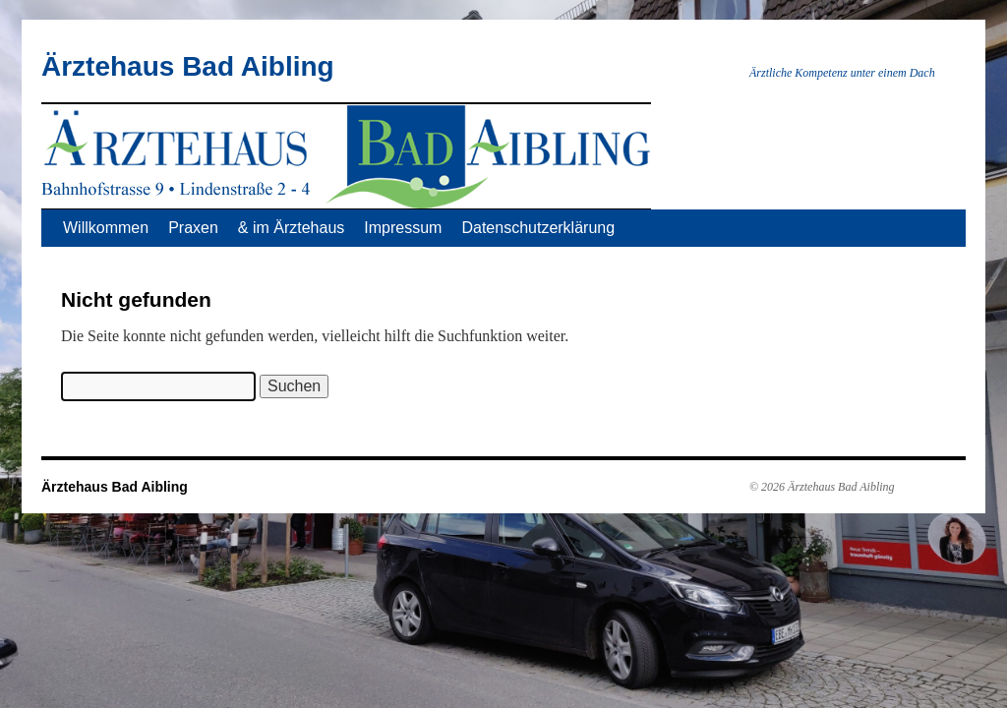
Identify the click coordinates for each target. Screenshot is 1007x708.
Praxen (193, 227)
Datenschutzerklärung (538, 227)
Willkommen (105, 227)
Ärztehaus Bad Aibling (187, 66)
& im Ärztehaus (291, 227)
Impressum (403, 227)
